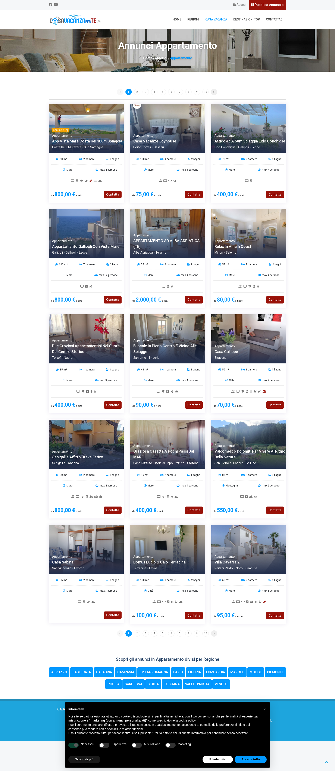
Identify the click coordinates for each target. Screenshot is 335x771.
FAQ (76, 725)
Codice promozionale (258, 720)
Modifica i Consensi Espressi (185, 758)
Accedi (239, 5)
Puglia (113, 684)
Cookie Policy (158, 758)
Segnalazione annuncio (198, 720)
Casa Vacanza (216, 19)
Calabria (104, 672)
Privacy (259, 725)
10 (205, 91)
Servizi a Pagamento (197, 725)
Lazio (178, 672)
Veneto (221, 684)
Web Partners (76, 730)
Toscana (172, 684)
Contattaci (274, 19)
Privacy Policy (140, 758)
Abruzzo (59, 672)
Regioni (193, 19)
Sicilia (153, 684)
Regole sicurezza (198, 715)
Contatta (112, 194)
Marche (237, 672)
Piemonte (275, 672)
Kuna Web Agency (174, 762)
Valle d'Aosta (197, 684)
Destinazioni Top (246, 19)
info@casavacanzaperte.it (173, 750)
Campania (125, 672)
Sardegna (133, 684)
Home (177, 19)
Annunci (161, 58)
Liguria (194, 672)
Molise (256, 672)
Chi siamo (76, 715)
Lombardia (215, 672)
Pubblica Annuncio (267, 5)
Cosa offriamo (76, 720)
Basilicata (81, 672)
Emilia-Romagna (154, 672)
